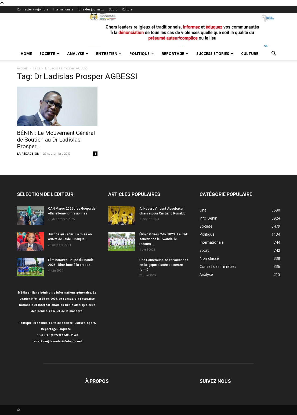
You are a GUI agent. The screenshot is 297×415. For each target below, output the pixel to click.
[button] (273, 54)
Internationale (63, 9)
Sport (113, 9)
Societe (49, 53)
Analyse (77, 53)
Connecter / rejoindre (33, 9)
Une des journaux (91, 9)
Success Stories (214, 53)
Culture (127, 9)
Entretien (109, 53)
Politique (141, 53)
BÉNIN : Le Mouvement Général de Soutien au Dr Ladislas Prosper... (56, 140)
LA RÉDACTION (28, 153)
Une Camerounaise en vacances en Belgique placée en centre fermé (163, 265)
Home (26, 53)
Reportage (175, 53)
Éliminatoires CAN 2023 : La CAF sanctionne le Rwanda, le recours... (163, 239)
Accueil (22, 68)
